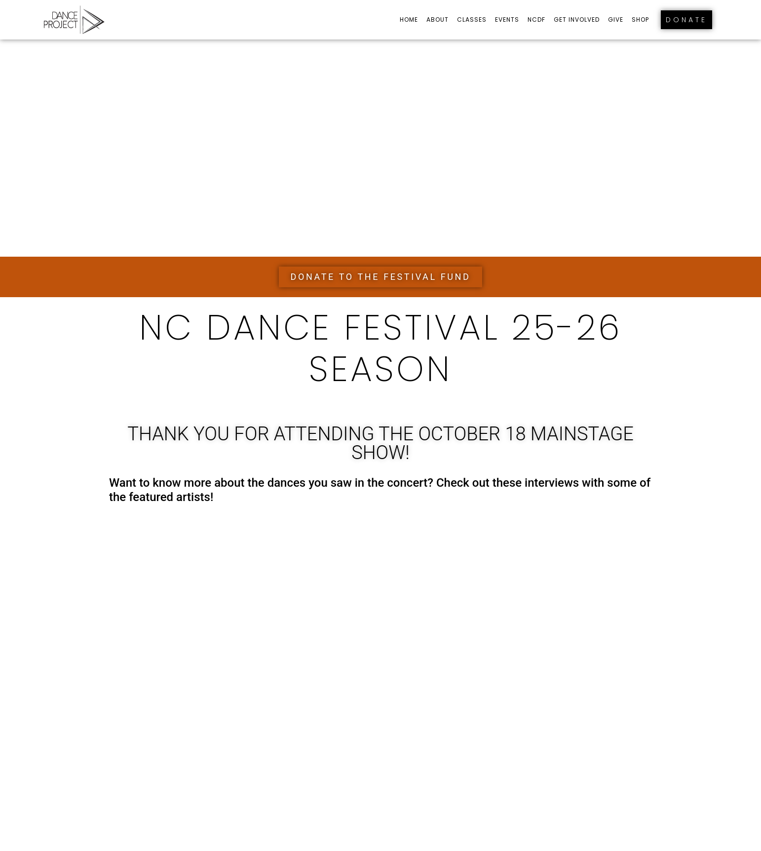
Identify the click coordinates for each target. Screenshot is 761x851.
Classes (472, 19)
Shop (640, 19)
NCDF (536, 19)
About (437, 19)
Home (409, 19)
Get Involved (577, 19)
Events (507, 19)
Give (615, 19)
